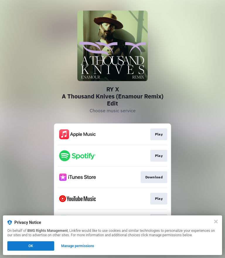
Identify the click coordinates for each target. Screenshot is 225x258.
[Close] (216, 221)
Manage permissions (77, 246)
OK (30, 246)
